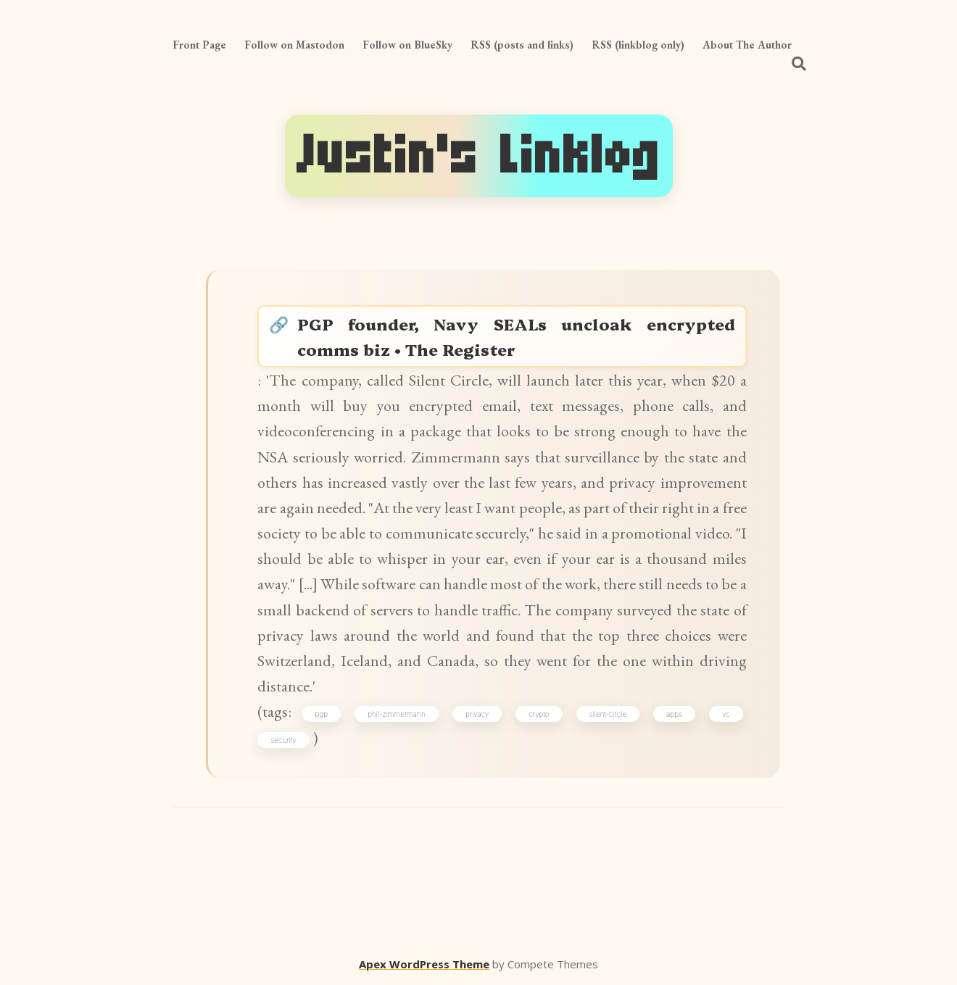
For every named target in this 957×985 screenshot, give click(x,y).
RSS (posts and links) (522, 44)
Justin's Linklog (479, 155)
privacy (477, 714)
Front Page (199, 44)
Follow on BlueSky (407, 44)
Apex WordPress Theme (424, 964)
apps (674, 714)
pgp (321, 714)
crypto (539, 714)
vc (726, 714)
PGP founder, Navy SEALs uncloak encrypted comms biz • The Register (515, 336)
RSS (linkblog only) (638, 44)
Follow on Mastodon (294, 44)
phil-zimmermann (397, 714)
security (283, 740)
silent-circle (607, 714)
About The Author (747, 44)
